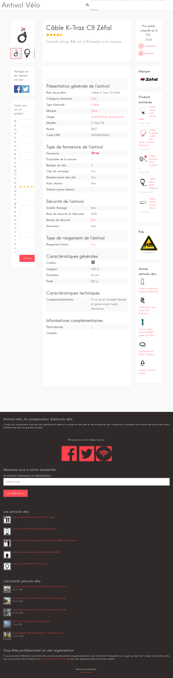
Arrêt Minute (99, 116)
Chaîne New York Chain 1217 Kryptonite (147, 310)
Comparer (147, 46)
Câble (95, 104)
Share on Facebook (18, 89)
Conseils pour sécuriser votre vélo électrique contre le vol (40, 586)
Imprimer (146, 53)
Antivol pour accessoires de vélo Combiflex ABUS (36, 552)
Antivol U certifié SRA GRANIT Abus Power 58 (34, 529)
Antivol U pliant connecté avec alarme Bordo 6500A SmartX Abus (44, 540)
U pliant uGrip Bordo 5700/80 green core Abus (147, 332)
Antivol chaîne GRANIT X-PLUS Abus (30, 563)
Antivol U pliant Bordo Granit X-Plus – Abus (34, 517)
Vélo (94, 98)
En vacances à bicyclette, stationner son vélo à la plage (39, 598)
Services (94, 10)
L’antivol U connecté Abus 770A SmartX (31, 621)
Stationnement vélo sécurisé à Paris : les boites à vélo (38, 633)
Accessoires (116, 116)
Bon (93, 220)
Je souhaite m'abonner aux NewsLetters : (27, 475)
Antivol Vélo (21, 5)
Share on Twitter (25, 89)
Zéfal (94, 110)
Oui (93, 244)
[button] (31, 35)
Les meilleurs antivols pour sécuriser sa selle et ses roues (39, 609)
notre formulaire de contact (53, 659)
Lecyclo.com (86, 672)
